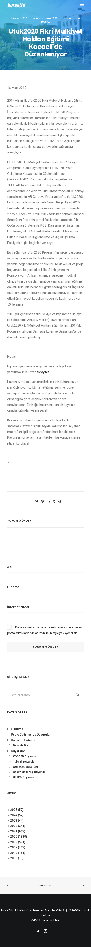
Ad (9, 567)
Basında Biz (20, 745)
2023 (17, 820)
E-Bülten (17, 729)
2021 (17, 831)
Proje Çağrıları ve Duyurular (31, 734)
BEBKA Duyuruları (24, 777)
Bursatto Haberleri (24, 740)
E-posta (13, 587)
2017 (17, 853)
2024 (17, 815)
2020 (18, 836)
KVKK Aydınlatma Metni (45, 920)
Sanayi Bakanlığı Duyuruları (30, 772)
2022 (17, 826)
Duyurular (18, 751)
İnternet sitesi (18, 607)
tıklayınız (43, 372)
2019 (17, 842)
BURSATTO (45, 885)
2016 (17, 858)
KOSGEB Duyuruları (25, 756)
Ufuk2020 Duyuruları (59, 18)
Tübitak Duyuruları (24, 761)
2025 (17, 810)
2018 (17, 847)
